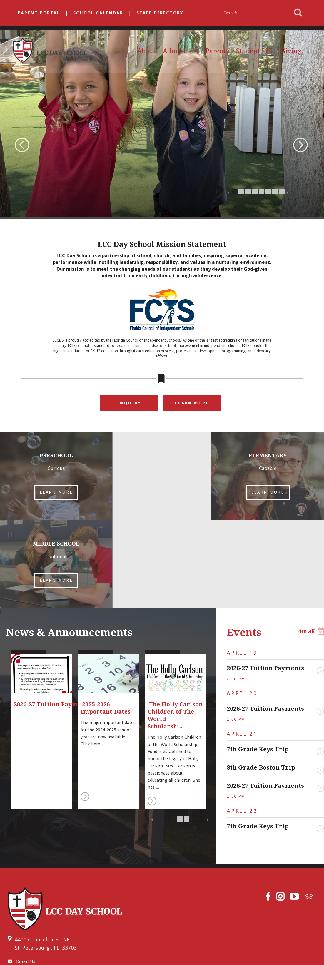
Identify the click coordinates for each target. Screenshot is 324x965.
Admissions (180, 51)
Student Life (255, 51)
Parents (217, 51)
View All (310, 542)
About (146, 51)
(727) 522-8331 (26, 886)
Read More (85, 708)
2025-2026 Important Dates (106, 620)
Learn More (192, 403)
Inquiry (129, 403)
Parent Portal (39, 13)
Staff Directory (159, 13)
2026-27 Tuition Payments (265, 579)
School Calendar (98, 13)
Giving (291, 51)
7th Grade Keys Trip (258, 661)
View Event (320, 582)
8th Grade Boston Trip (261, 679)
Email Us (21, 873)
